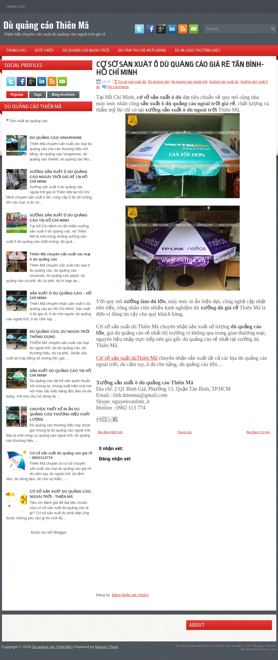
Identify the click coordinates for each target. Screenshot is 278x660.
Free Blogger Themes (261, 646)
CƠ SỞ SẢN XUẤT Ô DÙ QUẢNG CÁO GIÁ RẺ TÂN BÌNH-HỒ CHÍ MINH (180, 68)
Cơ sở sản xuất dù (132, 82)
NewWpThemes (202, 646)
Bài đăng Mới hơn (110, 432)
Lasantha (236, 646)
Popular (17, 95)
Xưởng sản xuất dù (223, 82)
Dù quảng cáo (158, 82)
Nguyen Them (106, 647)
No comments (118, 87)
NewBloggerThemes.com (258, 649)
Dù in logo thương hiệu (197, 50)
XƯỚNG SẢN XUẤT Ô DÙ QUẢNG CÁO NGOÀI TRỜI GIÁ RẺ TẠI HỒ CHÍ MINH (59, 177)
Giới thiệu (44, 50)
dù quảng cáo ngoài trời (189, 82)
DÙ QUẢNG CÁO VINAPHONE (56, 138)
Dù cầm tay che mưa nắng (142, 50)
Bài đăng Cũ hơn (258, 432)
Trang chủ (15, 6)
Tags (37, 95)
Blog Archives (63, 95)
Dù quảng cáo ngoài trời (86, 50)
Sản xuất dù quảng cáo (29, 121)
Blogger (60, 532)
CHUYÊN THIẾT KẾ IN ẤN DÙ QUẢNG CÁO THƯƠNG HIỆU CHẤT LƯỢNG (60, 414)
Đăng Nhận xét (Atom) (130, 595)
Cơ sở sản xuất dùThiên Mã (127, 358)
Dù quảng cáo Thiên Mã (46, 24)
